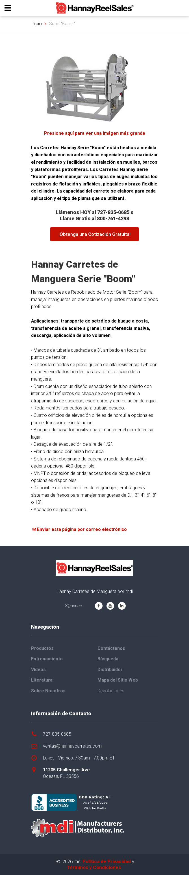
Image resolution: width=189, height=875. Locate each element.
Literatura (42, 680)
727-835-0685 (57, 734)
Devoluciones (110, 690)
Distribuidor (110, 669)
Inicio (36, 23)
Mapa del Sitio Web (117, 680)
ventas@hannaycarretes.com (72, 746)
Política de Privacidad (106, 861)
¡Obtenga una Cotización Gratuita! (94, 234)
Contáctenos (111, 648)
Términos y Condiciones (94, 867)
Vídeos (38, 669)
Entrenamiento (47, 658)
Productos (42, 648)
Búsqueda (107, 658)
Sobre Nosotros (48, 690)
